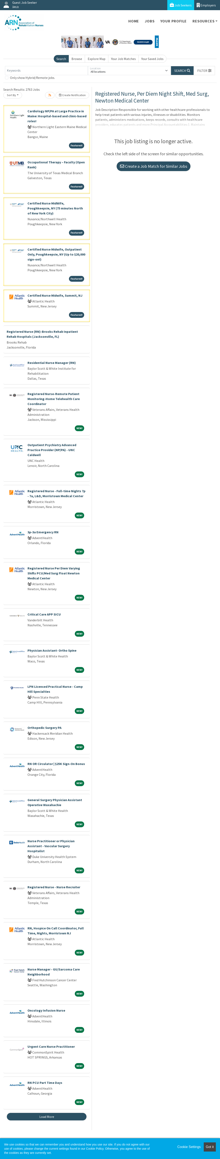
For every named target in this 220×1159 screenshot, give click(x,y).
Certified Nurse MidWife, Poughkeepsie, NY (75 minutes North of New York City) (55, 208)
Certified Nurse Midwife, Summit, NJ (55, 295)
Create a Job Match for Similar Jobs (153, 166)
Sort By (11, 95)
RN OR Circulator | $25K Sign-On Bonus (56, 764)
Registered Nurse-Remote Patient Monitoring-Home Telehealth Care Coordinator (54, 399)
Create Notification (72, 95)
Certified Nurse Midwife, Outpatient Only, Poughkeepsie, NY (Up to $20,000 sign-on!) (56, 254)
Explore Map (96, 59)
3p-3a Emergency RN (43, 532)
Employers (206, 5)
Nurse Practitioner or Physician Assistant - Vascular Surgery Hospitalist (51, 846)
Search (61, 59)
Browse (76, 59)
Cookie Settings (189, 1147)
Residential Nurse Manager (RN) (52, 363)
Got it (210, 1147)
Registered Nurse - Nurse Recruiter (54, 887)
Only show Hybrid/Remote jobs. (32, 78)
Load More (46, 1117)
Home (133, 21)
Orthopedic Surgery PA (44, 728)
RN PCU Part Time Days (45, 1083)
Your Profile (173, 21)
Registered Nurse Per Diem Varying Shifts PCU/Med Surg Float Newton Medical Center (54, 573)
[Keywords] (46, 70)
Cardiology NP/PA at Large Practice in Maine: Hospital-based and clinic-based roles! (57, 116)
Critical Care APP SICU (44, 614)
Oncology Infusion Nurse (46, 1010)
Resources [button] (203, 21)
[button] (204, 70)
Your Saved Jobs (152, 59)
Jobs (149, 21)
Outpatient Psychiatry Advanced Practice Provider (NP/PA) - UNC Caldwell (52, 450)
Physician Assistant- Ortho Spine (52, 650)
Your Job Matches (123, 59)
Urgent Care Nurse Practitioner (51, 1046)
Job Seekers (181, 5)
